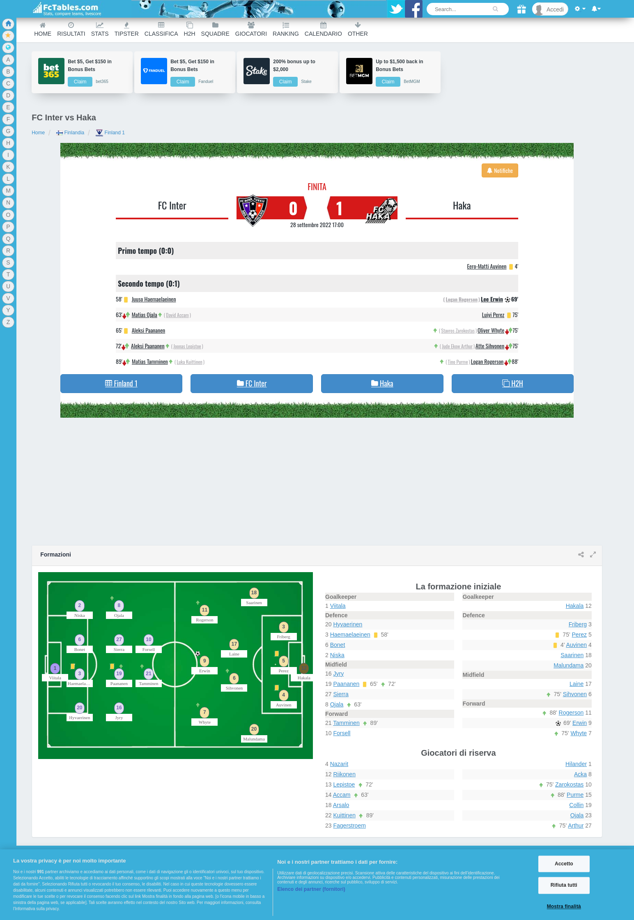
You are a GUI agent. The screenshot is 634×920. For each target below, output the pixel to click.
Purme (575, 794)
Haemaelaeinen (350, 634)
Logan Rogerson (462, 299)
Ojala (337, 704)
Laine (576, 684)
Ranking (286, 29)
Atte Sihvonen (490, 345)
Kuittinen (344, 815)
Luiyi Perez (493, 314)
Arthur (575, 825)
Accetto (564, 864)
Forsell (341, 733)
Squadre (215, 29)
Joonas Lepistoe (187, 346)
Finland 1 (110, 133)
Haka (462, 205)
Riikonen (344, 774)
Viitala (338, 606)
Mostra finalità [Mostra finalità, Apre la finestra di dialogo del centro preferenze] (564, 906)
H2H (189, 29)
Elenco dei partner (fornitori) (311, 889)
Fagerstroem (349, 825)
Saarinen (571, 655)
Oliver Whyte (491, 330)
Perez (579, 634)
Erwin (579, 723)
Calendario (323, 29)
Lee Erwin (492, 298)
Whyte (578, 733)
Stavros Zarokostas (458, 330)
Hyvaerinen (347, 624)
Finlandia (70, 133)
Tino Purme (458, 361)
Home (42, 29)
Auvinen (576, 645)
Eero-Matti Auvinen (486, 266)
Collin (576, 805)
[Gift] (521, 9)
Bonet (337, 645)
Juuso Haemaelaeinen (154, 298)
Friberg (578, 624)
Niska (337, 655)
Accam (342, 794)
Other (358, 29)
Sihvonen (575, 694)
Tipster (127, 29)
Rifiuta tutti (564, 885)
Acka (580, 774)
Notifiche (500, 170)
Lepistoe (344, 784)
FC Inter (172, 205)
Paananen (346, 684)
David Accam (177, 314)
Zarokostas (569, 784)
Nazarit (339, 764)
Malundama (568, 665)
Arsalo (341, 805)
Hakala (575, 606)
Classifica (161, 29)
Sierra (340, 694)
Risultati (71, 29)
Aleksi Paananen (148, 330)
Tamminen (346, 723)
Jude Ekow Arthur (457, 346)
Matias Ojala (144, 314)
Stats (100, 29)
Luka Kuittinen (189, 361)
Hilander (576, 764)
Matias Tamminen (150, 361)
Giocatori (251, 29)
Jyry (338, 673)
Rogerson (571, 712)
